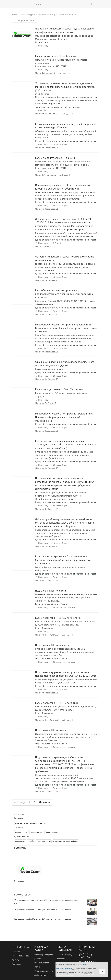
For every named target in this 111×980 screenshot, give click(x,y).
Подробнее (88, 973)
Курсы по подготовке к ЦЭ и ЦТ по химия (22, 398)
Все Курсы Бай (21, 947)
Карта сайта (16, 964)
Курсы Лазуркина (44, 628)
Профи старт (41, 42)
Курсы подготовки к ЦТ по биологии (22, 64)
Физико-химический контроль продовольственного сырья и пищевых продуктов (22, 370)
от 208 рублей (42, 93)
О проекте (16, 952)
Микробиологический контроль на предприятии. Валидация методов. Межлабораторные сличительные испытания (22, 333)
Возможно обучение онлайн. (49, 369)
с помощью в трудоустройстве (65, 841)
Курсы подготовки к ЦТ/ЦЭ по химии (22, 711)
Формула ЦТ (41, 396)
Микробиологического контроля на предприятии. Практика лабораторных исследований (22, 422)
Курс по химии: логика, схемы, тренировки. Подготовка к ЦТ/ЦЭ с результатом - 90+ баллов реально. (66, 708)
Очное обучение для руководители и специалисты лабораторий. (61, 569)
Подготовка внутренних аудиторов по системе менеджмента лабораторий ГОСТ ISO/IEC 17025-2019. (66, 681)
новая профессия (44, 841)
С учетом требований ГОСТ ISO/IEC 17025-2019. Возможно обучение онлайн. (65, 303)
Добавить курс (40, 975)
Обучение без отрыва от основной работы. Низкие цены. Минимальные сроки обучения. (64, 37)
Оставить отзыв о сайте (43, 971)
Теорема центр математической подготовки (57, 106)
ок (102, 971)
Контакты (15, 960)
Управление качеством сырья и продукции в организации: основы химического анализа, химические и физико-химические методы (65, 267)
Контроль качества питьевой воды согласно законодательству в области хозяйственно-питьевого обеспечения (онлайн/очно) (22, 449)
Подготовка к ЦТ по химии (22, 599)
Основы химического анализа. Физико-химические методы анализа (22, 265)
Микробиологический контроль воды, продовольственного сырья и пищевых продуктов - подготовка (22, 299)
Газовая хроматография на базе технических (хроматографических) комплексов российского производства (22, 565)
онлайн (31, 841)
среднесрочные (37, 832)
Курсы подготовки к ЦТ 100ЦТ (50, 66)
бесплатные (20, 841)
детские (43, 823)
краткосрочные (21, 832)
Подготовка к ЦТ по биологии (22, 653)
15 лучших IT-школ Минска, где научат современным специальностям (42, 909)
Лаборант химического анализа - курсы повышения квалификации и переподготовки (22, 37)
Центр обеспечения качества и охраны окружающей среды (65, 140)
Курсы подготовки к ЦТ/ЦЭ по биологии (22, 626)
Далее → (44, 802)
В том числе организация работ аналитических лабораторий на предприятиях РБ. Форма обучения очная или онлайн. (66, 235)
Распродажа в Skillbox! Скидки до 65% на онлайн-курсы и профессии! (42, 919)
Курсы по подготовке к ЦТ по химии (22, 166)
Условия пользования (20, 956)
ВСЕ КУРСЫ (23, 4)
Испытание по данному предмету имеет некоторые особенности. (61, 61)
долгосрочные (52, 832)
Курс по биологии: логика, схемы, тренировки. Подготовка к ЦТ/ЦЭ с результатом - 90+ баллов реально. (66, 623)
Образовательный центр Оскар (51, 604)
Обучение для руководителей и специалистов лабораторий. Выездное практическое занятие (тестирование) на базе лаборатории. (65, 134)
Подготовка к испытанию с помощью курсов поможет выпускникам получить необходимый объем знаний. (62, 163)
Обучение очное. (43, 420)
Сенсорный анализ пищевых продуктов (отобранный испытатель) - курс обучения (22, 132)
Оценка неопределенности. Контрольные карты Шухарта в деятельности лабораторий (22, 193)
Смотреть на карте (23, 20)
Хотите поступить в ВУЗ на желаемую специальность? (62, 393)
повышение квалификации (26, 823)
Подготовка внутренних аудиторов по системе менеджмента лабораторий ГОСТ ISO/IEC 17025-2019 (22, 681)
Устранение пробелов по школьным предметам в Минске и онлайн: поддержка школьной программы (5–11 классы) (22, 92)
